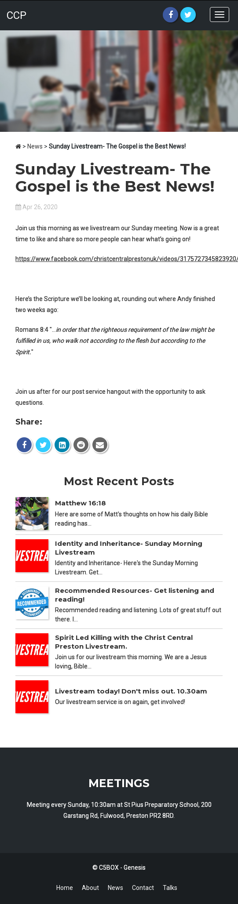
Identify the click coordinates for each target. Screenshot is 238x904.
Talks (170, 887)
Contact (143, 887)
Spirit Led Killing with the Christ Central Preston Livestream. (124, 641)
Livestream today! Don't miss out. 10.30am (131, 691)
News (35, 146)
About (90, 887)
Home (64, 887)
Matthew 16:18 (80, 503)
